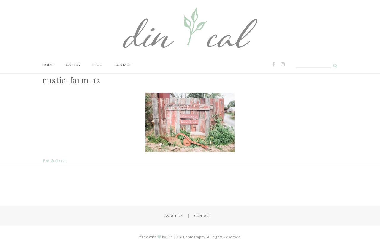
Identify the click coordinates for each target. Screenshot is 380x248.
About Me (173, 216)
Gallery (73, 64)
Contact (122, 64)
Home (47, 64)
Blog (97, 64)
